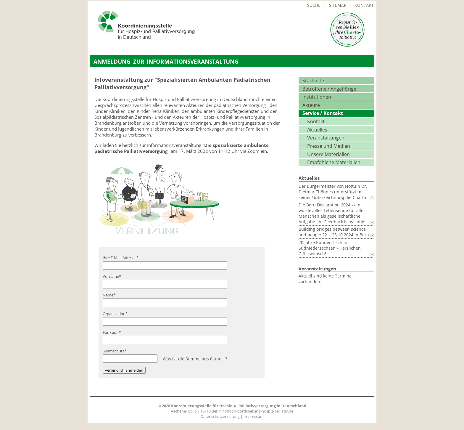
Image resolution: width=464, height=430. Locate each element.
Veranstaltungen (325, 137)
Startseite (313, 80)
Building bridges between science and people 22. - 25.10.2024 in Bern (334, 232)
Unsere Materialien (328, 154)
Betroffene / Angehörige (329, 89)
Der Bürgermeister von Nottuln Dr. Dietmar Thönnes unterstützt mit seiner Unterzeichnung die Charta (333, 191)
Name (111, 295)
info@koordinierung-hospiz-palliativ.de (259, 411)
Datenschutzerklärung (220, 416)
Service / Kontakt (322, 113)
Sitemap (337, 5)
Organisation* (115, 313)
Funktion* (112, 332)
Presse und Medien (328, 146)
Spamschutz (114, 351)
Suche (313, 5)
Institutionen (316, 97)
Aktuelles (317, 129)
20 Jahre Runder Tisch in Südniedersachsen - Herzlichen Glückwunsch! (330, 248)
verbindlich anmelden (124, 370)
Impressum (254, 416)
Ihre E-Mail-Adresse (120, 257)
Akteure (311, 105)
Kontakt (364, 5)
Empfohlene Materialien (333, 162)
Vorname (112, 276)
